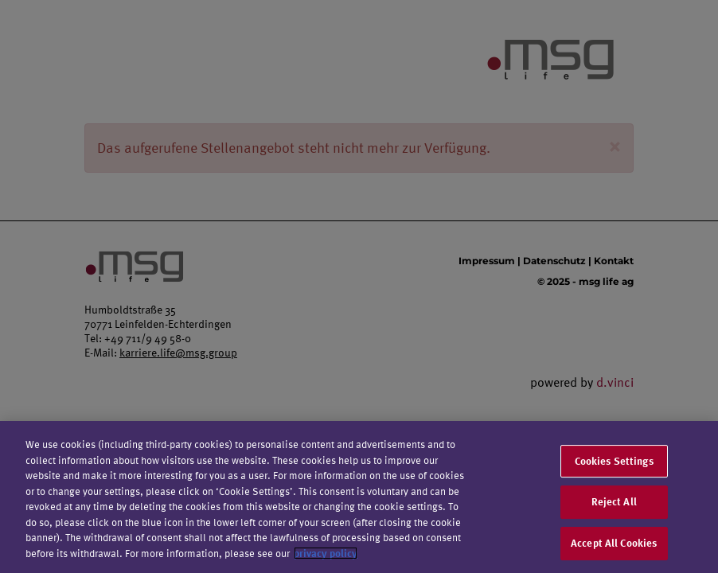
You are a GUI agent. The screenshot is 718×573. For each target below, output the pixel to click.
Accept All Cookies (614, 545)
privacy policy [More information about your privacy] (325, 555)
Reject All (614, 504)
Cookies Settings (614, 463)
